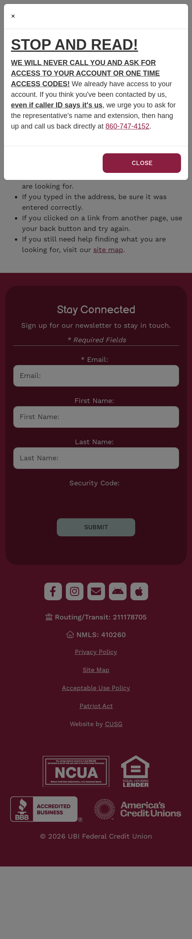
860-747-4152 (127, 126)
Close (142, 163)
